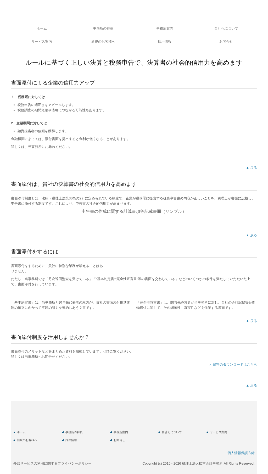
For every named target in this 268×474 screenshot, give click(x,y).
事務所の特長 (103, 28)
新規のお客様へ (103, 41)
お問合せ (226, 41)
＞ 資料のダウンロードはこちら (232, 364)
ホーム (42, 28)
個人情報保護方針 (241, 453)
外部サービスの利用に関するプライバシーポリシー (52, 463)
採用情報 (164, 41)
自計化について (226, 28)
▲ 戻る (251, 168)
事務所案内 (164, 28)
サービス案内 (41, 41)
